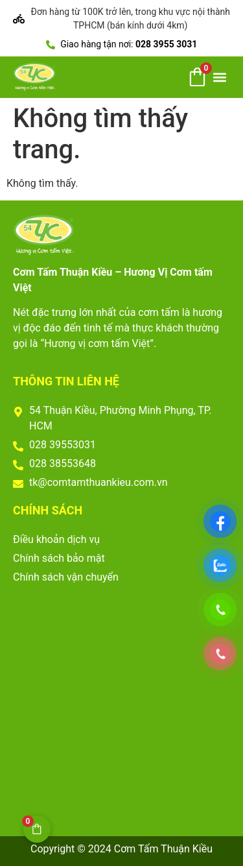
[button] (219, 77)
